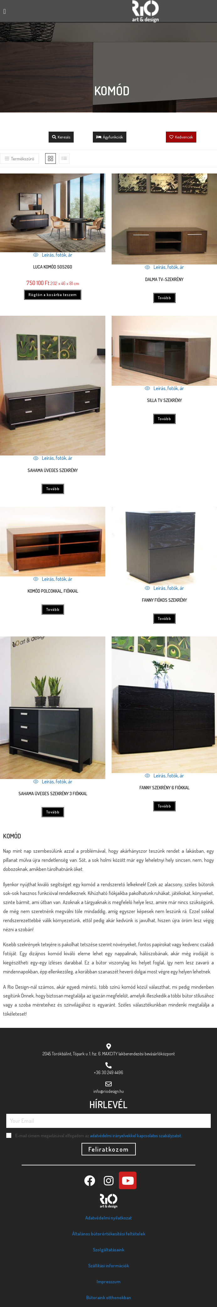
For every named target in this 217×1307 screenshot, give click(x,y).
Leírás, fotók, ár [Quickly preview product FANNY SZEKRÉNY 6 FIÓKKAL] (164, 775)
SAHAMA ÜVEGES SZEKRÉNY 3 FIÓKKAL (53, 793)
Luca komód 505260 (52, 266)
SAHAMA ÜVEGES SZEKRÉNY (53, 470)
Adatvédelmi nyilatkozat (108, 1218)
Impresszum (108, 1281)
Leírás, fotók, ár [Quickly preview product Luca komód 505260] (52, 254)
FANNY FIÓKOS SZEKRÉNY (164, 600)
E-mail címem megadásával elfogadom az (98, 1135)
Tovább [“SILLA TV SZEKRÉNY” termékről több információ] (164, 418)
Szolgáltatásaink (108, 1250)
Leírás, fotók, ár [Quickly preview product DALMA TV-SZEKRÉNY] (164, 266)
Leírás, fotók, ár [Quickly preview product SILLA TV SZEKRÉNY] (164, 388)
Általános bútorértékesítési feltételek (108, 1234)
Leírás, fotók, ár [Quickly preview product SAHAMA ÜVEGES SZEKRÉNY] (52, 457)
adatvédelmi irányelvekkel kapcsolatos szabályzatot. (136, 1135)
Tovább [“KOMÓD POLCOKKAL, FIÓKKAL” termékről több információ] (53, 609)
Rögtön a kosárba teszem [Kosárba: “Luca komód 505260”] (53, 294)
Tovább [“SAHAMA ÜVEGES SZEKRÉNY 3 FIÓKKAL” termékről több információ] (53, 812)
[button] (5, 11)
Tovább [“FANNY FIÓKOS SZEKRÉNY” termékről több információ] (164, 618)
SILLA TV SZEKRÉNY (164, 400)
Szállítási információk (108, 1266)
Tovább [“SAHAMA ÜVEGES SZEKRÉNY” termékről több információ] (53, 488)
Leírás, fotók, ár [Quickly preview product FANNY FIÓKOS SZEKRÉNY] (164, 588)
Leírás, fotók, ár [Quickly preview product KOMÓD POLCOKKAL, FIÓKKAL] (52, 578)
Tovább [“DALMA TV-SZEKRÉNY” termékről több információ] (164, 297)
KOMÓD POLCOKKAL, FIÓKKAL (53, 591)
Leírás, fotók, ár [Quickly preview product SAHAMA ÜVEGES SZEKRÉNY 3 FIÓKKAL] (52, 781)
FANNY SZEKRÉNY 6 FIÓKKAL (164, 787)
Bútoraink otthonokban (108, 1297)
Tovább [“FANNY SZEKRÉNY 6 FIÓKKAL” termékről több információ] (164, 806)
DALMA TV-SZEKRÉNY (164, 279)
